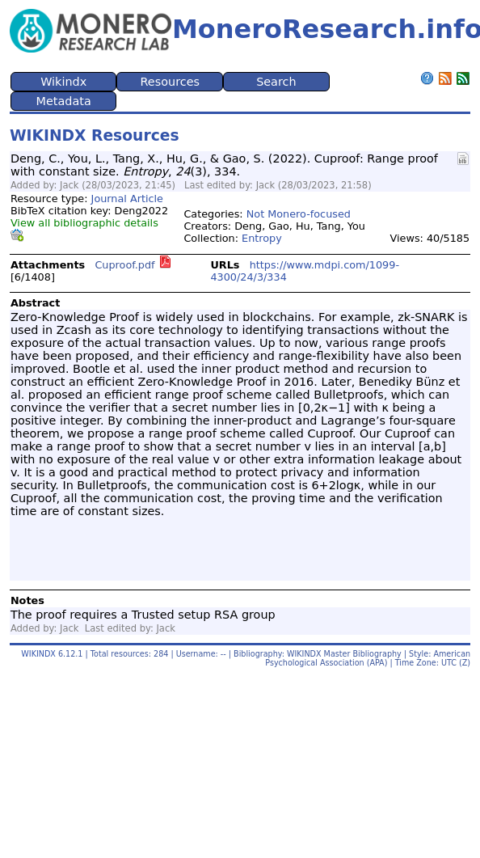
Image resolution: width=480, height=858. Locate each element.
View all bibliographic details (84, 223)
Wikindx (63, 81)
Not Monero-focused (298, 214)
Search (276, 81)
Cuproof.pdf (124, 265)
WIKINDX (38, 653)
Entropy (262, 238)
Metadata (63, 101)
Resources (170, 81)
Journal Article (127, 198)
